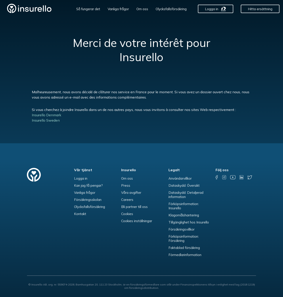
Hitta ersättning (260, 9)
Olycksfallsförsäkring (171, 9)
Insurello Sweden (46, 120)
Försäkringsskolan (87, 200)
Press (125, 185)
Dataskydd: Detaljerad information (185, 194)
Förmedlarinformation (184, 255)
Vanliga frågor (118, 9)
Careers (127, 200)
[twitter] (249, 177)
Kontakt (80, 214)
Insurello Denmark (47, 115)
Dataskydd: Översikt (184, 185)
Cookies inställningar (136, 221)
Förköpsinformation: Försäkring (183, 238)
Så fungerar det (88, 9)
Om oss (142, 9)
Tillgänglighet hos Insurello (188, 222)
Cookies (127, 214)
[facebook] (217, 177)
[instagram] (224, 177)
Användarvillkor (180, 178)
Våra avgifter (131, 192)
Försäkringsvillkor (181, 229)
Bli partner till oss (134, 207)
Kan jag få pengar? (88, 185)
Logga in (211, 9)
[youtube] (232, 177)
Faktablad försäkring (184, 248)
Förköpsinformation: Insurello (183, 206)
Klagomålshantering (183, 215)
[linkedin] (241, 177)
